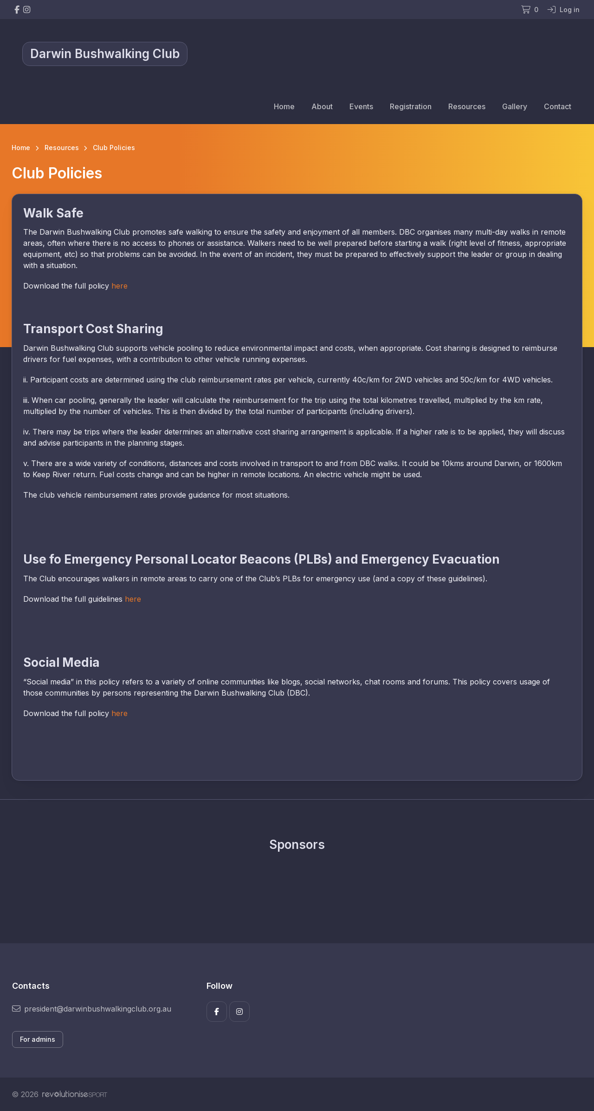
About (322, 106)
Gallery (514, 106)
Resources (466, 106)
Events (361, 106)
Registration (411, 106)
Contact (557, 106)
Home (284, 106)
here (119, 285)
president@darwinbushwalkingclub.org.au (91, 1008)
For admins (37, 1039)
